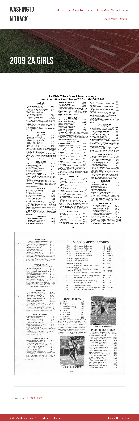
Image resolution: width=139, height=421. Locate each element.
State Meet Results (115, 19)
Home (60, 10)
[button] (91, 10)
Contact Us (59, 418)
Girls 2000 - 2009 (33, 398)
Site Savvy (124, 418)
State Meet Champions (110, 10)
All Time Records (79, 10)
